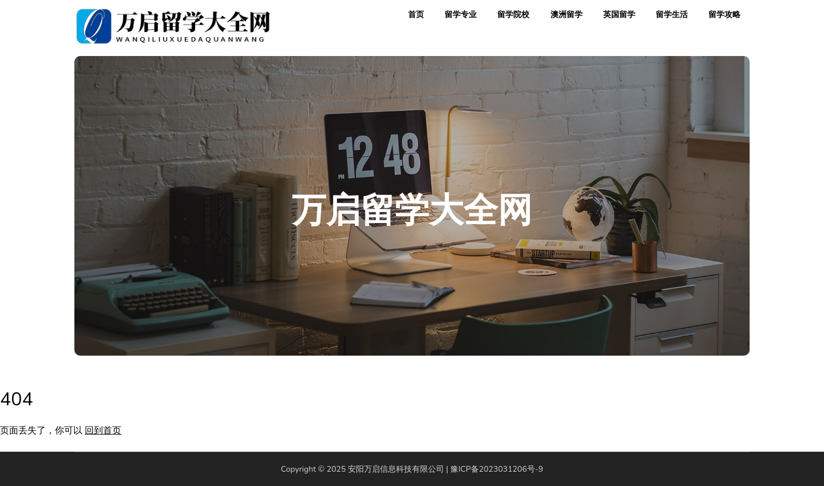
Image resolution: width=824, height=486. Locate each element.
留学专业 (461, 14)
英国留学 (619, 14)
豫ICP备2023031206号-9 (496, 469)
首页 (416, 14)
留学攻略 (724, 14)
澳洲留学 (566, 14)
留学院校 (513, 14)
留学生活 (672, 14)
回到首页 (103, 430)
